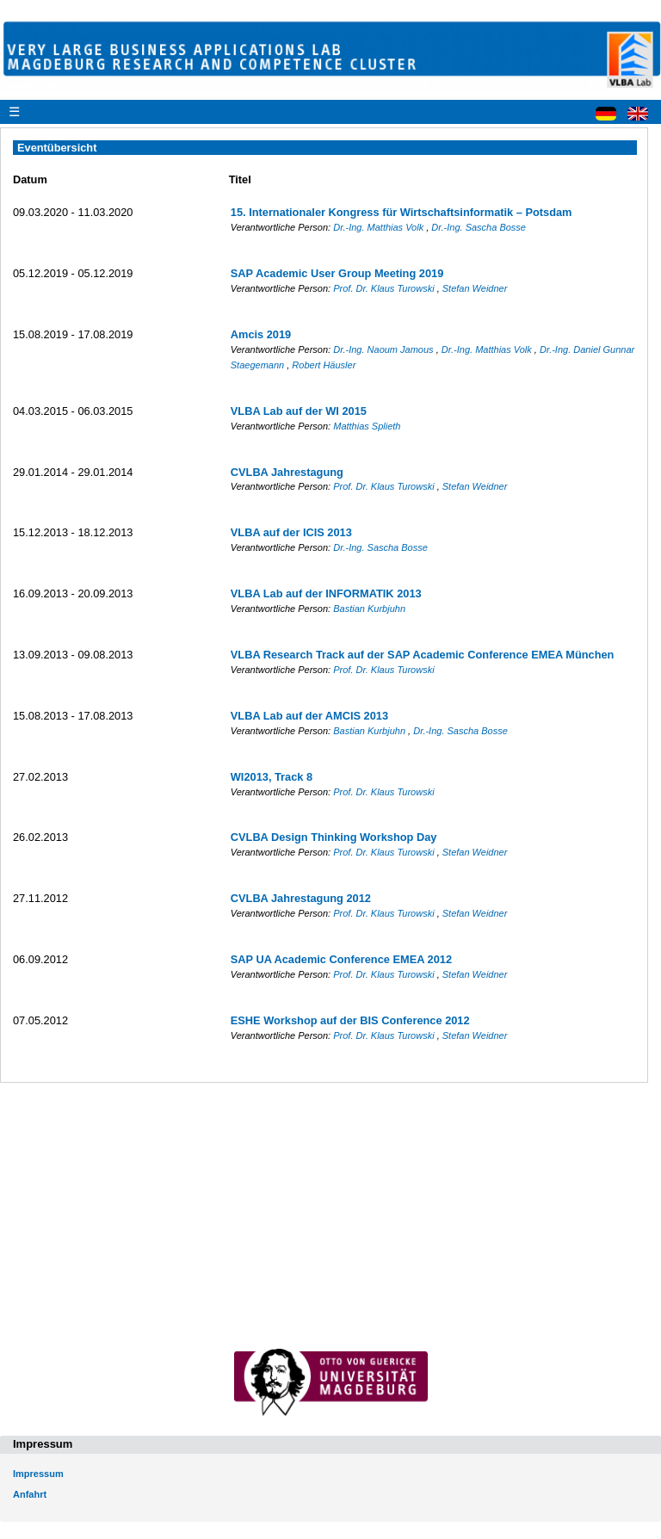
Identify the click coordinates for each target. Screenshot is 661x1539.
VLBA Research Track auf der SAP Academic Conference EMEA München (423, 654)
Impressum (38, 1473)
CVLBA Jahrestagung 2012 (301, 898)
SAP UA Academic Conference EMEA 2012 (341, 959)
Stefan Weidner (475, 288)
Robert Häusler (323, 365)
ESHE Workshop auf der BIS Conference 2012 (350, 1020)
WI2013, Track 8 (271, 776)
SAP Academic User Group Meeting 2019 (337, 273)
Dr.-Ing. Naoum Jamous (384, 349)
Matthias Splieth (366, 426)
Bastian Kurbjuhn (369, 608)
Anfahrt (29, 1494)
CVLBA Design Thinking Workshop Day (334, 837)
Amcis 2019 (261, 334)
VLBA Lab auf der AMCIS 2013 (309, 715)
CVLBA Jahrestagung (287, 472)
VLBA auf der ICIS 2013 (291, 532)
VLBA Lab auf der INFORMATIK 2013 (326, 593)
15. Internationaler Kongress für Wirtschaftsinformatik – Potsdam (401, 212)
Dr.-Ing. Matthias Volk (379, 227)
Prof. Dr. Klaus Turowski (384, 288)
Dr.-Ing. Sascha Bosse (478, 227)
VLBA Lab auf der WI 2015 (299, 411)
